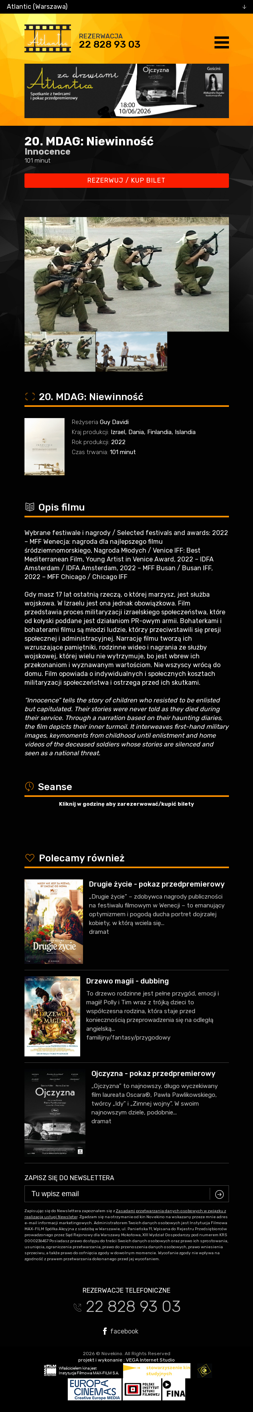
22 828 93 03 (109, 44)
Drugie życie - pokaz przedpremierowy (157, 884)
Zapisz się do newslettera (69, 1178)
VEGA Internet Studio (150, 1360)
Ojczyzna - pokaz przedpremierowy (153, 1073)
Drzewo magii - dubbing (127, 981)
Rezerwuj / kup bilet (126, 180)
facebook (120, 1331)
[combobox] (126, 7)
